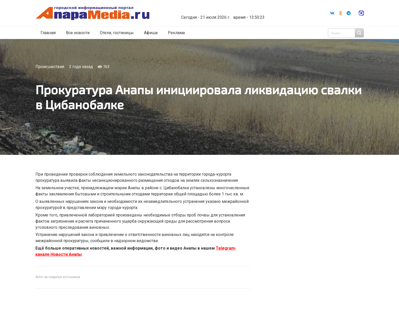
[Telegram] (349, 13)
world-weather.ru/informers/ (221, 13)
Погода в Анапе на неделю (221, 9)
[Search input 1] (346, 32)
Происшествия (49, 66)
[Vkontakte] (332, 13)
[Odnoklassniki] (340, 13)
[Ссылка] (92, 13)
